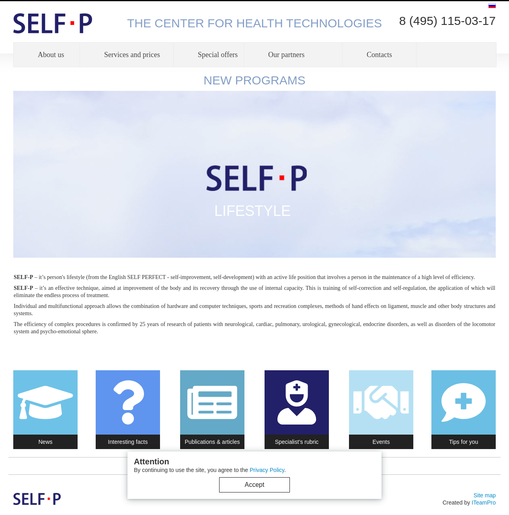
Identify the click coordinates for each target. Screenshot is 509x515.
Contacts (379, 55)
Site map (485, 495)
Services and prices (132, 55)
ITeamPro (484, 502)
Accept (255, 484)
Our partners (286, 55)
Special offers (218, 55)
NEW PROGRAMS (254, 80)
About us (51, 55)
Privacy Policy (267, 470)
